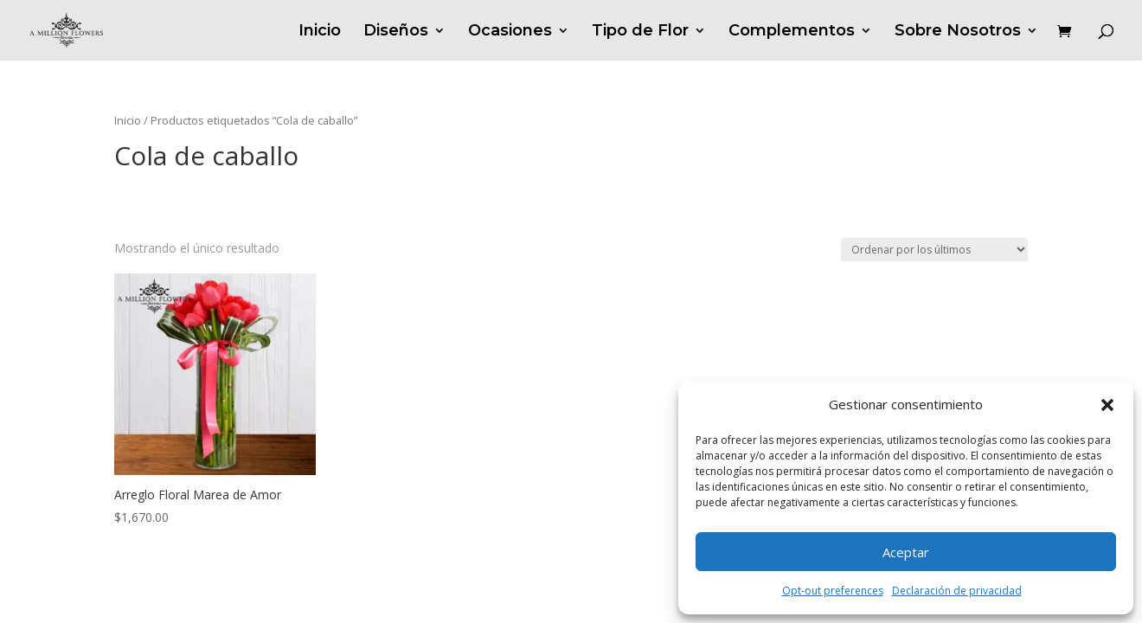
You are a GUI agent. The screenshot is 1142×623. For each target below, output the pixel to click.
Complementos (791, 32)
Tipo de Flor (640, 32)
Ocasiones (510, 32)
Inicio (319, 32)
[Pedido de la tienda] (934, 249)
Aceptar (905, 552)
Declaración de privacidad (957, 590)
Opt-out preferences (832, 590)
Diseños (395, 32)
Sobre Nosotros (958, 32)
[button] (1107, 405)
